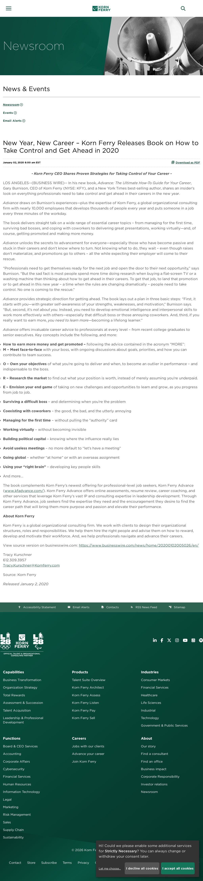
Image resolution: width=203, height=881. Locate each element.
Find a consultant (154, 754)
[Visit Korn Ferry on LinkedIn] (155, 640)
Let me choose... (110, 868)
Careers (79, 738)
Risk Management (17, 814)
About (146, 738)
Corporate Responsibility (160, 776)
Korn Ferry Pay (83, 710)
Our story (148, 746)
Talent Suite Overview (88, 680)
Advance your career (88, 754)
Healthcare (149, 695)
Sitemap (177, 607)
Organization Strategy (20, 687)
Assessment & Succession (23, 703)
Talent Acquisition (17, 710)
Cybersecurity (13, 769)
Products (80, 672)
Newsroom (11, 105)
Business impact (153, 769)
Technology (150, 718)
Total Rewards (14, 695)
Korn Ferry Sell (83, 718)
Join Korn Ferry (84, 761)
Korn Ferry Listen (85, 703)
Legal (7, 799)
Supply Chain (13, 830)
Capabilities (13, 672)
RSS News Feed (143, 607)
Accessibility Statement (37, 607)
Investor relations (154, 784)
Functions (11, 738)
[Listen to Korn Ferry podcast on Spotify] (201, 640)
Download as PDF (185, 162)
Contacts (110, 607)
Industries (150, 672)
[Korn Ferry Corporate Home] (101, 8)
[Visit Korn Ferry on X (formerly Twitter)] (169, 640)
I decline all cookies (142, 868)
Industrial (148, 710)
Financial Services (155, 687)
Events (8, 113)
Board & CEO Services (20, 746)
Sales (7, 822)
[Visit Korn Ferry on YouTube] (185, 640)
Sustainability (13, 837)
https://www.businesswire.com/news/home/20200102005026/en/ (139, 545)
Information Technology (21, 792)
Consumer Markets (155, 680)
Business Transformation (22, 680)
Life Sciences (151, 703)
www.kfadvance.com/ (24, 491)
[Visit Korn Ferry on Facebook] (162, 640)
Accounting (12, 754)
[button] (10, 8)
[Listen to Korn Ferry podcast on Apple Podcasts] (193, 640)
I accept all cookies (177, 868)
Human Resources (17, 784)
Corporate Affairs (16, 761)
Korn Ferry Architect (88, 687)
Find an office (152, 761)
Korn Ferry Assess (86, 695)
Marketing (10, 807)
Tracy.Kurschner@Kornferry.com (31, 565)
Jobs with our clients (88, 746)
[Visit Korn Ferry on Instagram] (177, 640)
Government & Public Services (164, 725)
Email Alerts (12, 121)
